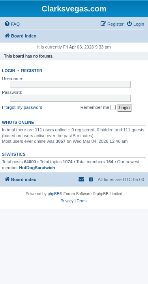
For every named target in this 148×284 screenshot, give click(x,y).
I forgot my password (22, 107)
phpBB (54, 194)
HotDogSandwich (37, 167)
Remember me (98, 107)
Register (32, 70)
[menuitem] (12, 24)
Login (8, 70)
